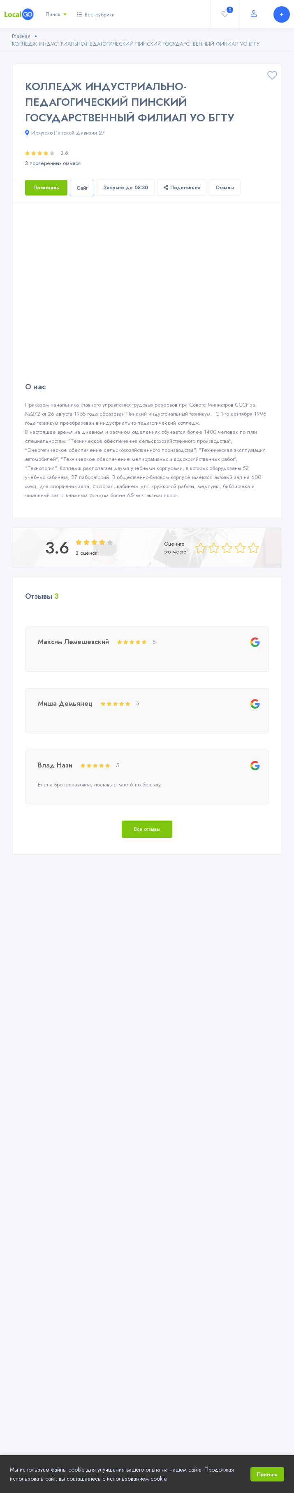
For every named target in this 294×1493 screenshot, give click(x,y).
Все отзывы (147, 829)
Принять (267, 1474)
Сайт (82, 188)
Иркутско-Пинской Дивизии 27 (65, 133)
